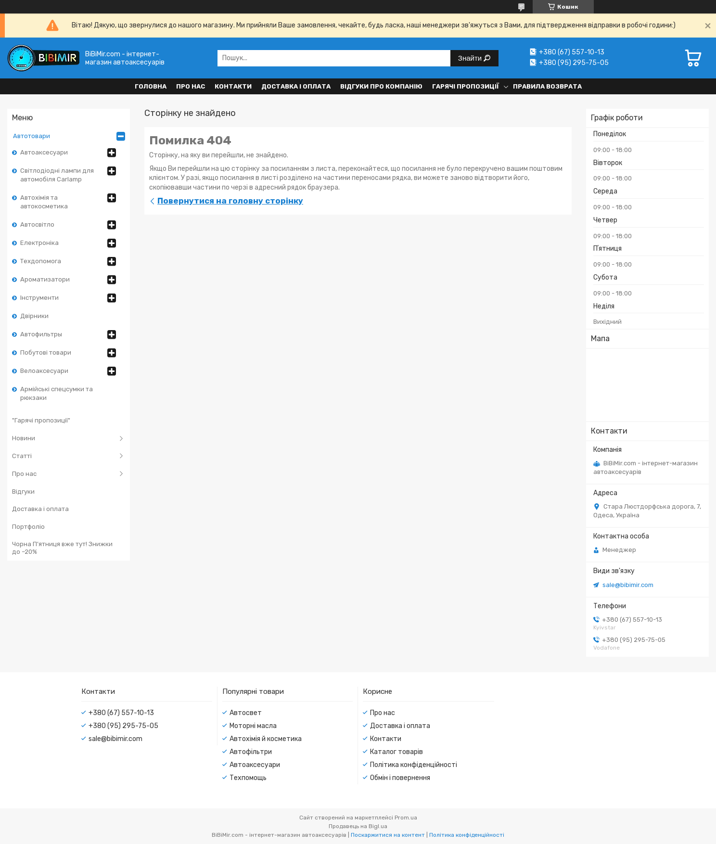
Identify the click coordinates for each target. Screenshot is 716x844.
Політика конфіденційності (413, 765)
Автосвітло (37, 224)
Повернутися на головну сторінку (230, 200)
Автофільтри (251, 752)
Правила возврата (547, 86)
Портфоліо (28, 526)
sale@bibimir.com (627, 584)
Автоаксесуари (44, 152)
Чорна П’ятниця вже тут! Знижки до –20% (62, 547)
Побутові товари (45, 352)
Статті (22, 456)
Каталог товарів (396, 752)
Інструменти (39, 297)
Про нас (190, 86)
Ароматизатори (45, 279)
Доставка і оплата (296, 86)
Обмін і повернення (400, 778)
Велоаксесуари (44, 370)
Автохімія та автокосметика (44, 202)
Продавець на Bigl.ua (358, 826)
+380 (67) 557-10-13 (121, 713)
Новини (23, 438)
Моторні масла (253, 726)
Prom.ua (406, 817)
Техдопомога (40, 261)
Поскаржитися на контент (388, 834)
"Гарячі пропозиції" (41, 420)
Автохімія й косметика (266, 739)
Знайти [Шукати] (471, 58)
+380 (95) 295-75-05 (123, 726)
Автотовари (31, 136)
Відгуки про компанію (381, 86)
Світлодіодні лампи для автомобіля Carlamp (57, 175)
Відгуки (23, 491)
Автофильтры (41, 334)
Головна (150, 86)
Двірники (34, 316)
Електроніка (39, 242)
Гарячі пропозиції (465, 86)
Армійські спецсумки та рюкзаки (56, 393)
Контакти (233, 86)
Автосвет (246, 713)
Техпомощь (248, 778)
